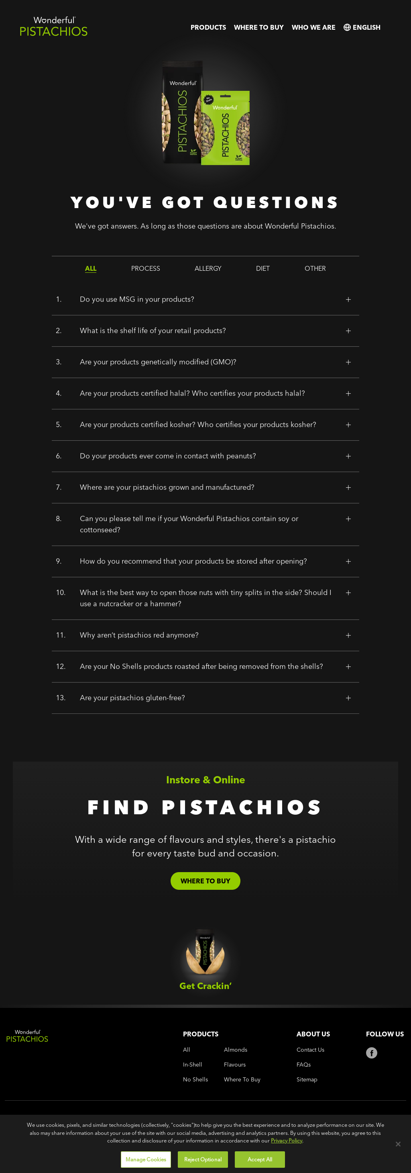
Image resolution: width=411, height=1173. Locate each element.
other (315, 268)
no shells (195, 1079)
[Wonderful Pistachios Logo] (54, 34)
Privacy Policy (286, 1164)
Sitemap (307, 1079)
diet (263, 268)
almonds (235, 1049)
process (145, 268)
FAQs (304, 1064)
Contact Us (310, 1049)
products (208, 27)
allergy (208, 268)
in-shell (192, 1064)
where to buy (259, 27)
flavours (235, 1064)
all (90, 268)
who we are (314, 27)
